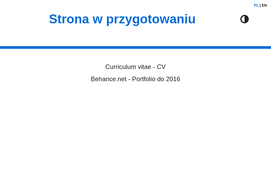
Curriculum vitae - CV (135, 66)
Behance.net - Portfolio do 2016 (135, 79)
